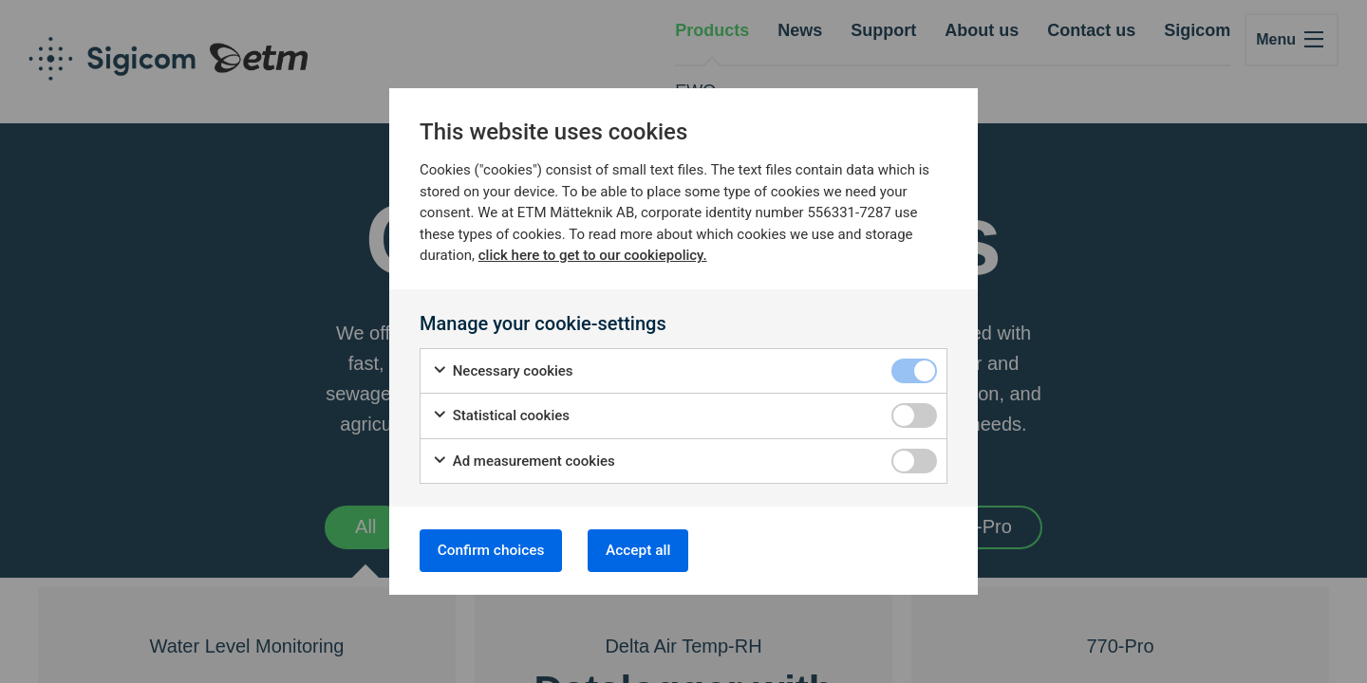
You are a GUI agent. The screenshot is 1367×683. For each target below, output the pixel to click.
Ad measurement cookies (523, 460)
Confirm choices (495, 550)
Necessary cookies (502, 369)
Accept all (652, 550)
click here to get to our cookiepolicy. (592, 253)
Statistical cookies (501, 414)
